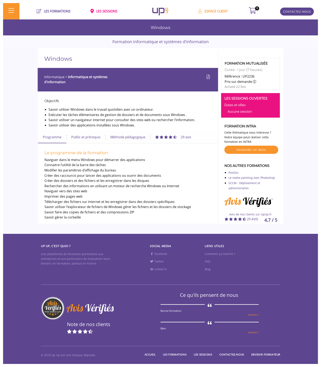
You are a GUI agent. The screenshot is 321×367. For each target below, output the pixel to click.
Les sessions (203, 354)
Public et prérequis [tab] (86, 137)
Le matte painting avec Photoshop (251, 178)
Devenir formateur (265, 354)
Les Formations (174, 354)
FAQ (207, 261)
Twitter (157, 261)
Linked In (158, 269)
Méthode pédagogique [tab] (127, 137)
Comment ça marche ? (220, 254)
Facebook (158, 254)
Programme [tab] (52, 137)
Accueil (150, 354)
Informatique (54, 77)
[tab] (173, 137)
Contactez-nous (231, 354)
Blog (208, 269)
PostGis (233, 172)
